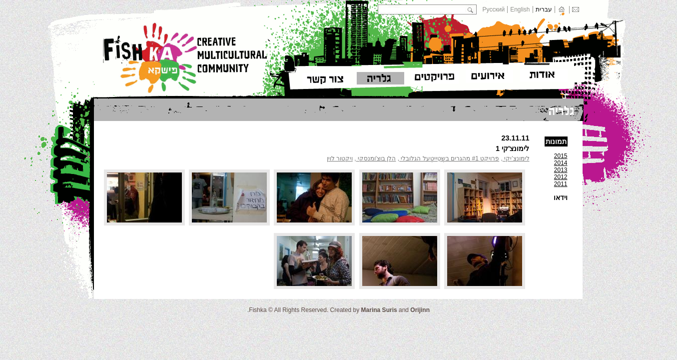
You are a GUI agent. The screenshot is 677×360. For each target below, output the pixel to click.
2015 (561, 156)
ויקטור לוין (340, 158)
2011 (561, 184)
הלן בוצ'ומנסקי (376, 158)
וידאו (561, 198)
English (520, 9)
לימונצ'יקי (516, 158)
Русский (494, 9)
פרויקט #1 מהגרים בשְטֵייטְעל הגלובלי (449, 158)
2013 (561, 170)
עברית (544, 9)
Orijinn (420, 310)
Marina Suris (379, 310)
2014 (561, 163)
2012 (561, 177)
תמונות (556, 142)
